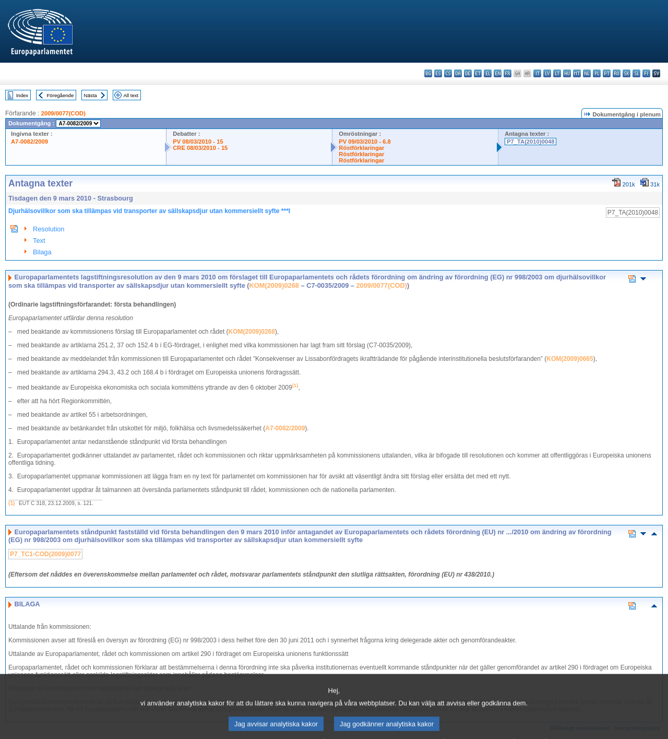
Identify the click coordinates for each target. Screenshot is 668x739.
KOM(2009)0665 (569, 358)
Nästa (90, 95)
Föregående (60, 95)
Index (22, 95)
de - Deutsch (468, 73)
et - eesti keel (478, 73)
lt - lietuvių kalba (557, 73)
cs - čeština (448, 73)
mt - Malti (577, 73)
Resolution (48, 229)
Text (39, 240)
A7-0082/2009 (29, 141)
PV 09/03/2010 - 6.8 (365, 141)
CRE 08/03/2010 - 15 (200, 148)
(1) (11, 503)
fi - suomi (646, 73)
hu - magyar (567, 73)
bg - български (428, 73)
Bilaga (42, 252)
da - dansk (458, 73)
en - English (498, 73)
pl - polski (597, 73)
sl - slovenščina (636, 73)
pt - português (607, 73)
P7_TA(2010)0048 (530, 141)
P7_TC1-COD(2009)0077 (45, 554)
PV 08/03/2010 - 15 (198, 141)
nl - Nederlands (587, 73)
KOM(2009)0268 (274, 285)
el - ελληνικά (488, 73)
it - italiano (537, 73)
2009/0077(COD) (63, 113)
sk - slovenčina (626, 73)
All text (130, 95)
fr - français (507, 73)
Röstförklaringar (361, 148)
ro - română (617, 73)
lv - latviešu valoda (547, 73)
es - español (438, 73)
